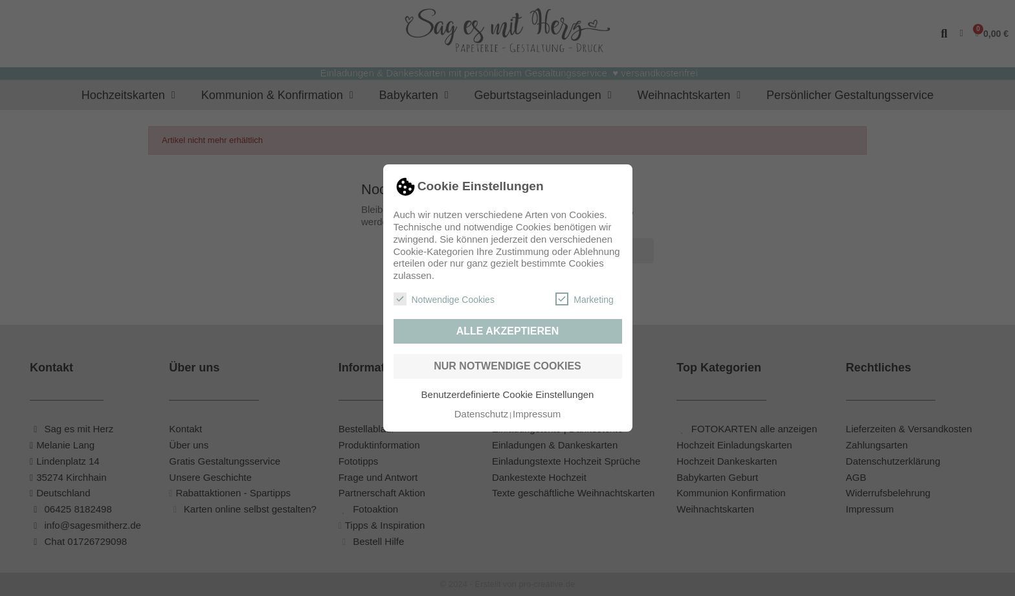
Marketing (584, 298)
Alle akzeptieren (507, 331)
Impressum (537, 413)
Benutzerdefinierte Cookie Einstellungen (507, 394)
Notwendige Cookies (444, 298)
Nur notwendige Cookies (507, 365)
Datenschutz (481, 413)
